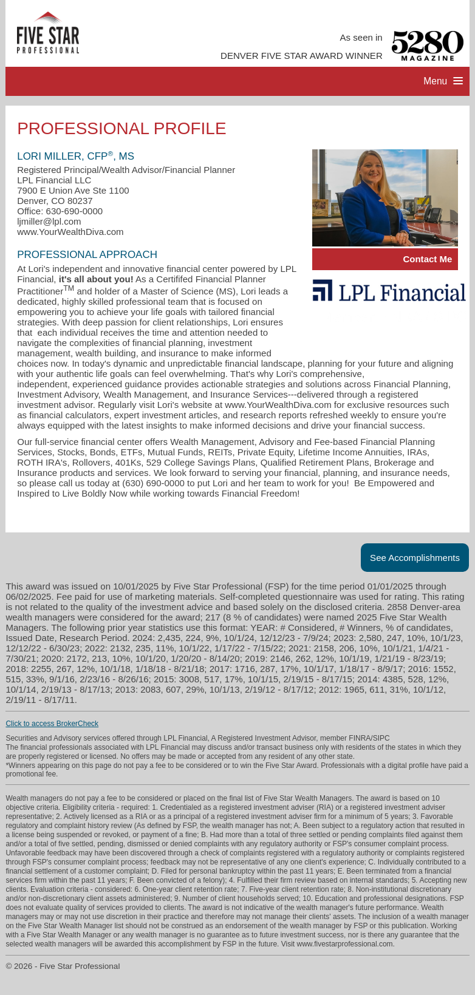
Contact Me (427, 259)
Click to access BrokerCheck (51, 723)
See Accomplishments (415, 557)
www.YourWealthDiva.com (70, 231)
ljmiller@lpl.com (49, 221)
